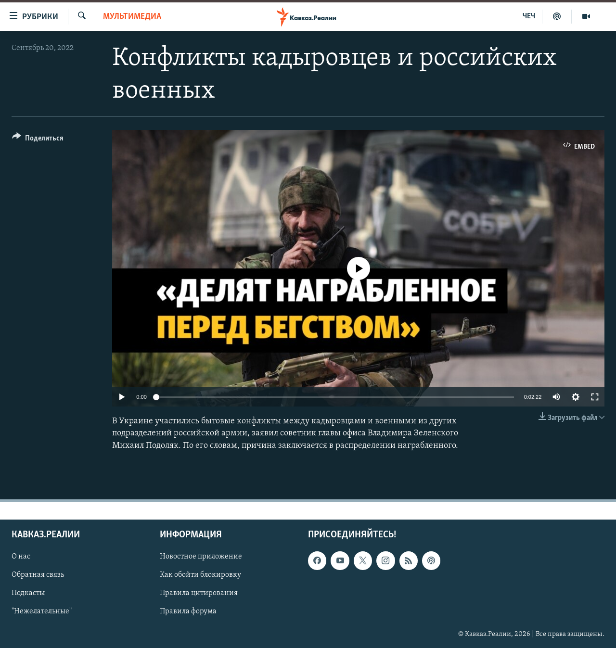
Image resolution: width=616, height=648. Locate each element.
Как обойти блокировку (200, 575)
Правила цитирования (199, 593)
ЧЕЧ (529, 16)
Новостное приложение (201, 556)
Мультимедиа (132, 16)
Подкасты (28, 593)
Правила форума (188, 611)
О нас (21, 556)
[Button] (38, 140)
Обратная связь (38, 575)
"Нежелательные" (42, 611)
